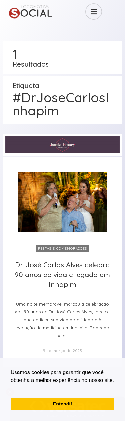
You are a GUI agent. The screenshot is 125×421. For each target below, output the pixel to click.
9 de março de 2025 (62, 350)
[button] (12, 389)
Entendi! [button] (62, 403)
